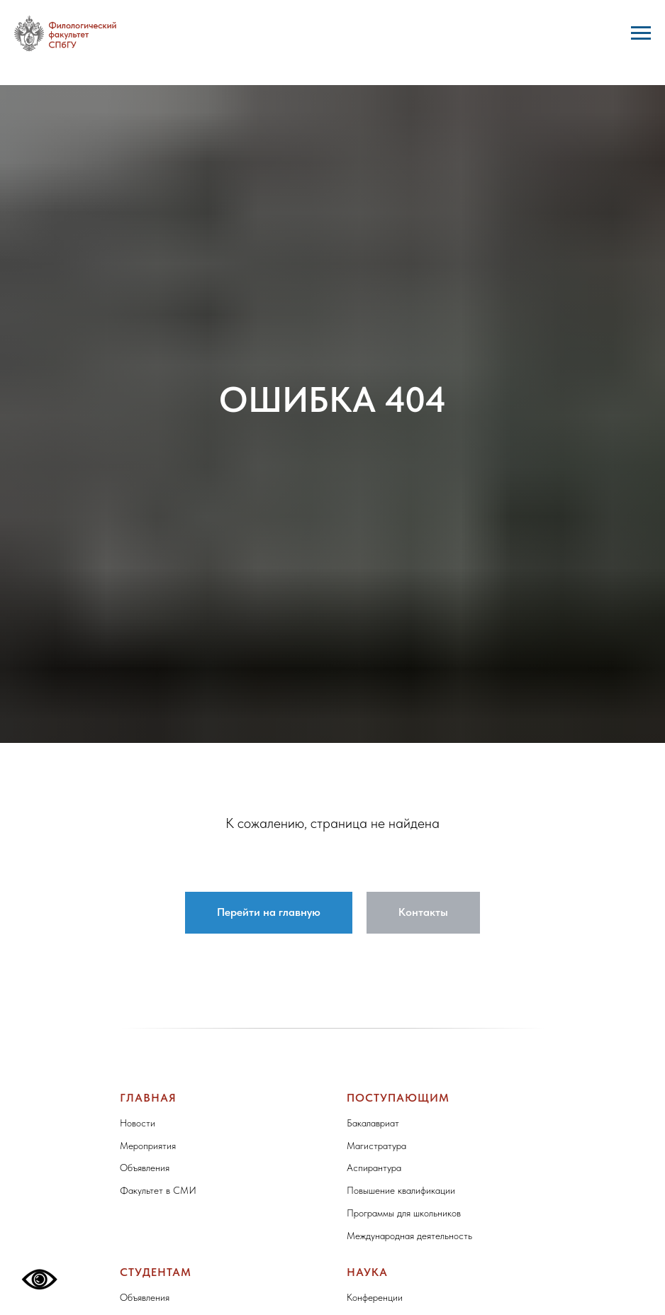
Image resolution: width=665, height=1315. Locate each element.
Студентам (155, 1272)
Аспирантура (374, 1167)
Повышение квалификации (401, 1190)
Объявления (144, 1167)
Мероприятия (148, 1145)
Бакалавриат (373, 1123)
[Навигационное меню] (641, 33)
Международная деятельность (409, 1235)
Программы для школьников (404, 1213)
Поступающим (398, 1097)
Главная (148, 1097)
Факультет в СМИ (158, 1190)
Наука (367, 1272)
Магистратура (376, 1145)
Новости (137, 1123)
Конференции (375, 1297)
